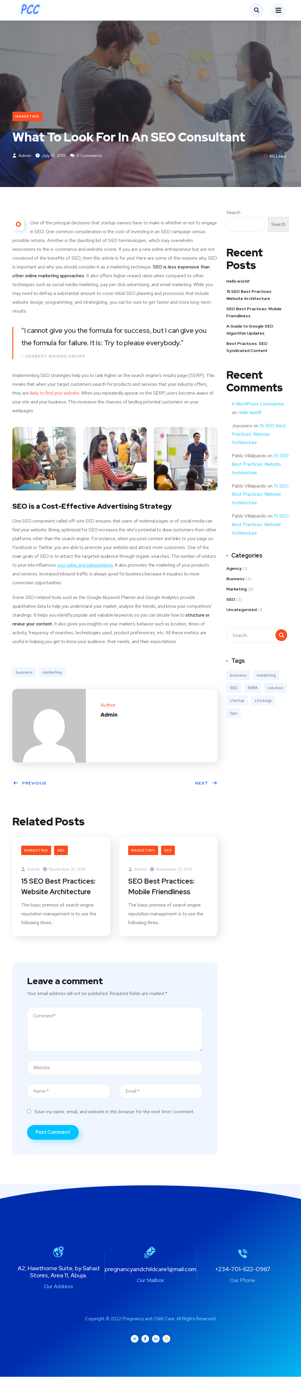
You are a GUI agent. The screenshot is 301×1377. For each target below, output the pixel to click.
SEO (61, 850)
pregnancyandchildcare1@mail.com (150, 1269)
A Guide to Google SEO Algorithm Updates (249, 330)
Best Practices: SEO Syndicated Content (246, 347)
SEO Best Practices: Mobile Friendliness (161, 887)
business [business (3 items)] (238, 675)
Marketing (27, 116)
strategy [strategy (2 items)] (263, 701)
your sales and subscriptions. (85, 565)
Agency (234, 569)
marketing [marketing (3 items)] (266, 675)
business (24, 672)
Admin (21, 155)
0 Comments (86, 155)
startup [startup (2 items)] (237, 701)
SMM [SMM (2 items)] (252, 688)
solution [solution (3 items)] (275, 688)
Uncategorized (241, 610)
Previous (29, 783)
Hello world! (238, 281)
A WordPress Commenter (258, 404)
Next (206, 783)
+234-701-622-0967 (242, 1269)
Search (233, 213)
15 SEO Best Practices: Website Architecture (58, 887)
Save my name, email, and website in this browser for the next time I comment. (114, 1112)
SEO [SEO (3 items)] (234, 688)
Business (235, 579)
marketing (52, 672)
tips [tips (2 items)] (233, 713)
